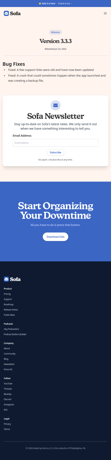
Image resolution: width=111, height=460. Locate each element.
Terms (7, 429)
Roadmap (8, 304)
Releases (55, 32)
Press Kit (8, 369)
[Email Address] (55, 143)
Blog (6, 358)
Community (9, 353)
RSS (5, 409)
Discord (7, 399)
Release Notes (11, 309)
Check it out (55, 3)
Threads (8, 388)
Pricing (7, 293)
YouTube (8, 383)
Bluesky (7, 393)
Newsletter (9, 364)
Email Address (22, 135)
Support (8, 299)
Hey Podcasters (11, 329)
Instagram (9, 404)
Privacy (7, 423)
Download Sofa (55, 237)
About (7, 348)
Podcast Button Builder (15, 334)
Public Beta (9, 314)
